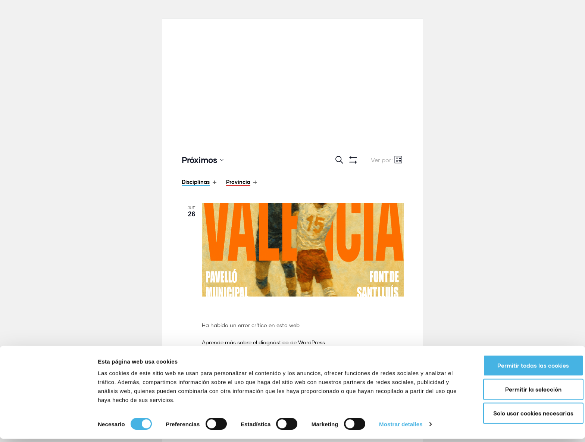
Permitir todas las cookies (523, 368)
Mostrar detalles (401, 427)
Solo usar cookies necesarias (523, 416)
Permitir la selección (523, 392)
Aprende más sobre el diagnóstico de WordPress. (264, 342)
